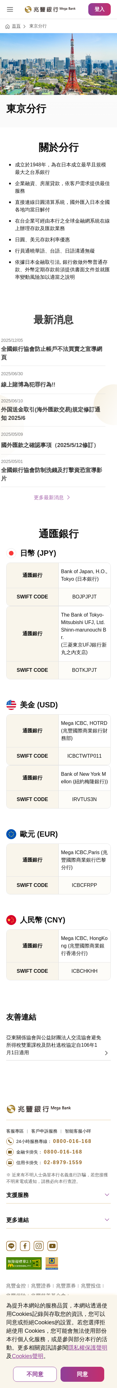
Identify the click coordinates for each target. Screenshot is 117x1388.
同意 (82, 1374)
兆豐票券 (66, 1285)
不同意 (35, 1374)
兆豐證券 (41, 1285)
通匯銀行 (59, 533)
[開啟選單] (10, 9)
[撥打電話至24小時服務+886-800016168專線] (58, 1141)
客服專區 (15, 1131)
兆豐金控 (16, 1285)
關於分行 (59, 147)
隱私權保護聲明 (87, 1348)
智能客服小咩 (78, 1131)
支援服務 (17, 1195)
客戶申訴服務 (44, 1131)
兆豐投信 (91, 1285)
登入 (100, 9)
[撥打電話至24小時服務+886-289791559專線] (58, 1162)
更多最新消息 (44, 497)
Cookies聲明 (27, 1356)
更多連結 (17, 1220)
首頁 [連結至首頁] (16, 25)
